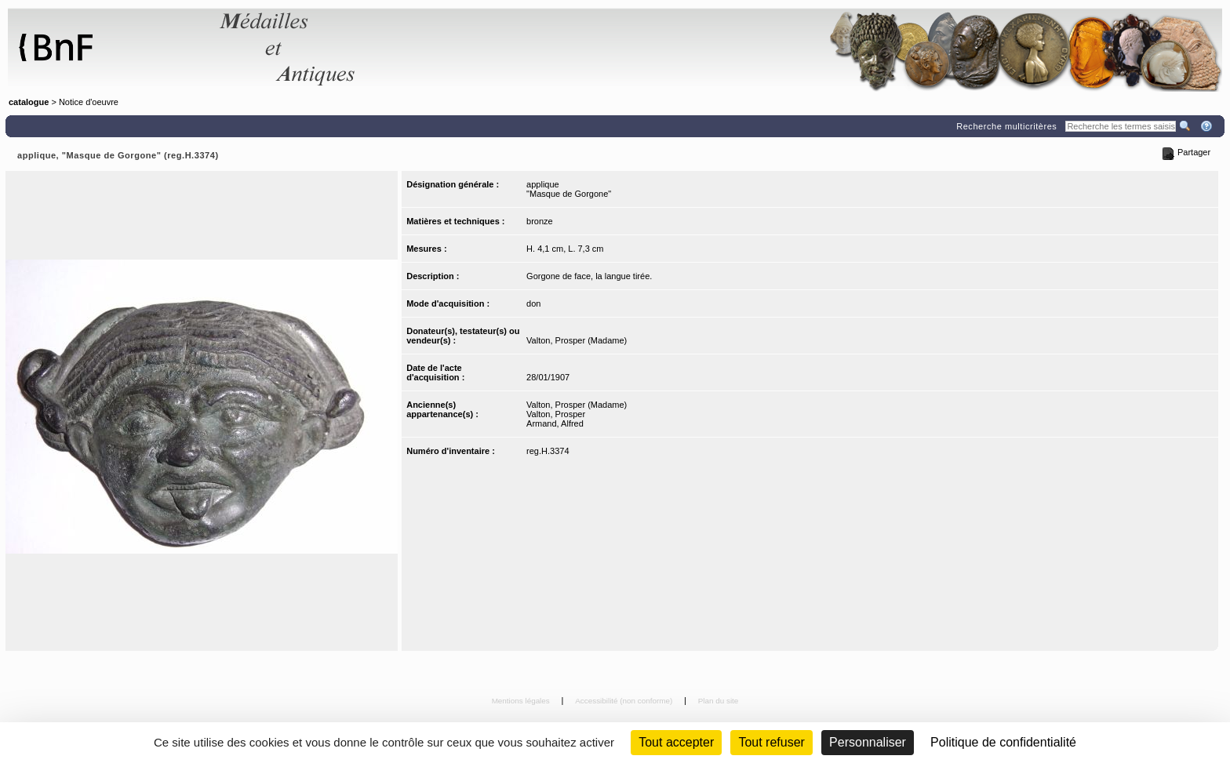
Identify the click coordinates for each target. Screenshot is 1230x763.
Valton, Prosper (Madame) (576, 340)
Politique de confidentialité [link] (1003, 742)
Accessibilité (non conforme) (625, 700)
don (533, 303)
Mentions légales (522, 700)
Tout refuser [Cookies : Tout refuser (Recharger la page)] (771, 742)
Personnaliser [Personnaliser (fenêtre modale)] (867, 742)
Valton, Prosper (555, 414)
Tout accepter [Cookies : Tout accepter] (676, 742)
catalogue (29, 102)
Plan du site (718, 700)
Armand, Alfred (555, 423)
